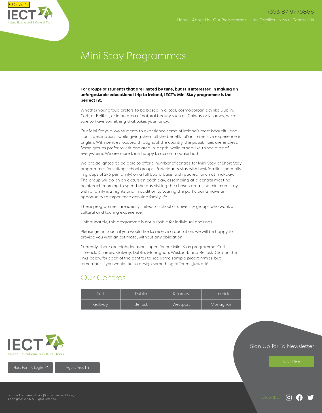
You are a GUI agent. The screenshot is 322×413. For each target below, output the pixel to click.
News (283, 20)
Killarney (181, 293)
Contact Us (303, 20)
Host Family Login (30, 367)
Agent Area (77, 367)
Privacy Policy (34, 395)
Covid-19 (19, 4)
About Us (201, 22)
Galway (100, 304)
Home (183, 20)
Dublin (141, 293)
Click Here (291, 361)
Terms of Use (16, 395)
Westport (181, 304)
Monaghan (221, 304)
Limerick (221, 293)
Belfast (141, 304)
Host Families (262, 22)
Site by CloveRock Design (60, 395)
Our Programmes (229, 22)
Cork (100, 293)
